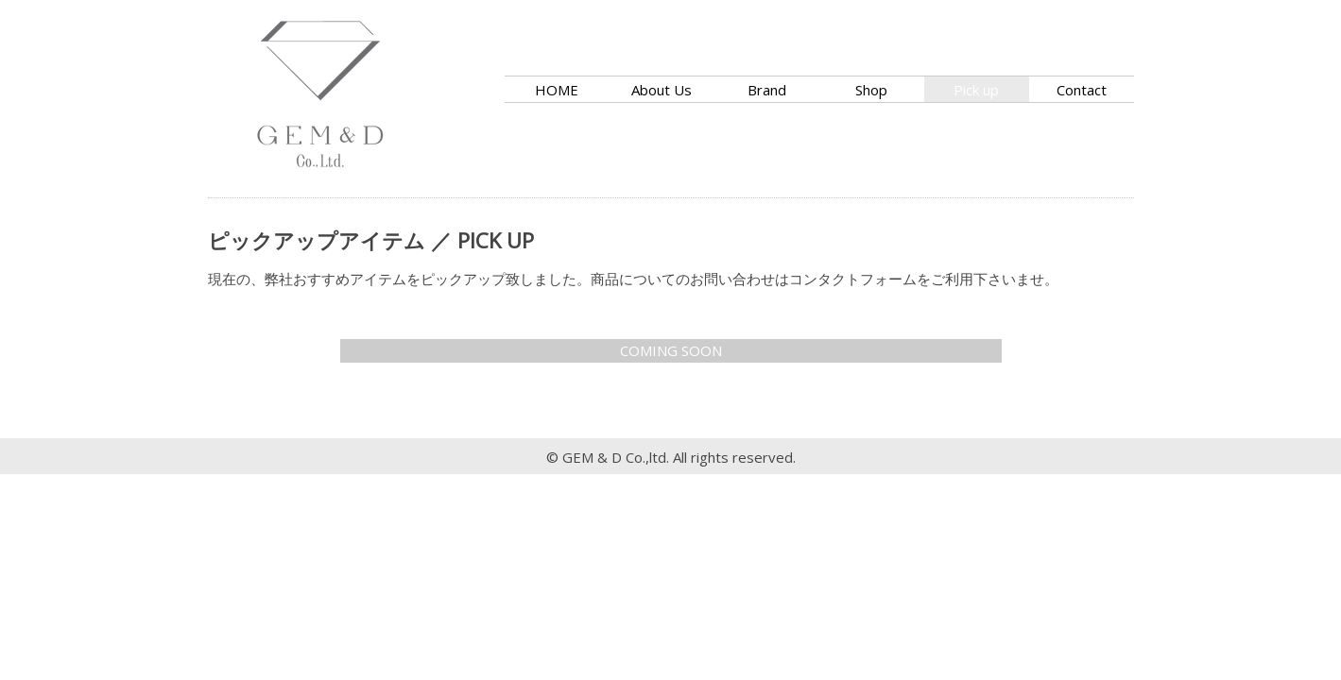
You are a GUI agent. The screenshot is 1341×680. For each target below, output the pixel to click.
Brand (767, 89)
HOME (556, 89)
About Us (661, 89)
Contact (1082, 89)
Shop (871, 89)
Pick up (976, 89)
